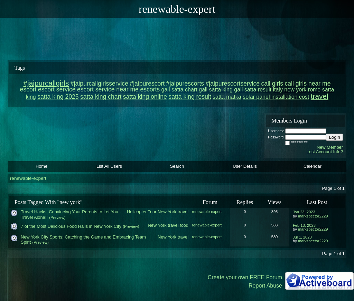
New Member (330, 147)
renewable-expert (28, 178)
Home (41, 166)
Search (177, 166)
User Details (245, 166)
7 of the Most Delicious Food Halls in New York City (71, 226)
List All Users (109, 166)
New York (167, 211)
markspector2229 (313, 216)
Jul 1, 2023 (302, 237)
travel (183, 211)
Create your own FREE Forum (245, 277)
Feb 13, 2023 (304, 225)
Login (334, 137)
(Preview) (57, 217)
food (184, 225)
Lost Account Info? (325, 151)
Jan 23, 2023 (304, 212)
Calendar (313, 166)
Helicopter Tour (142, 211)
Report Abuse (265, 286)
